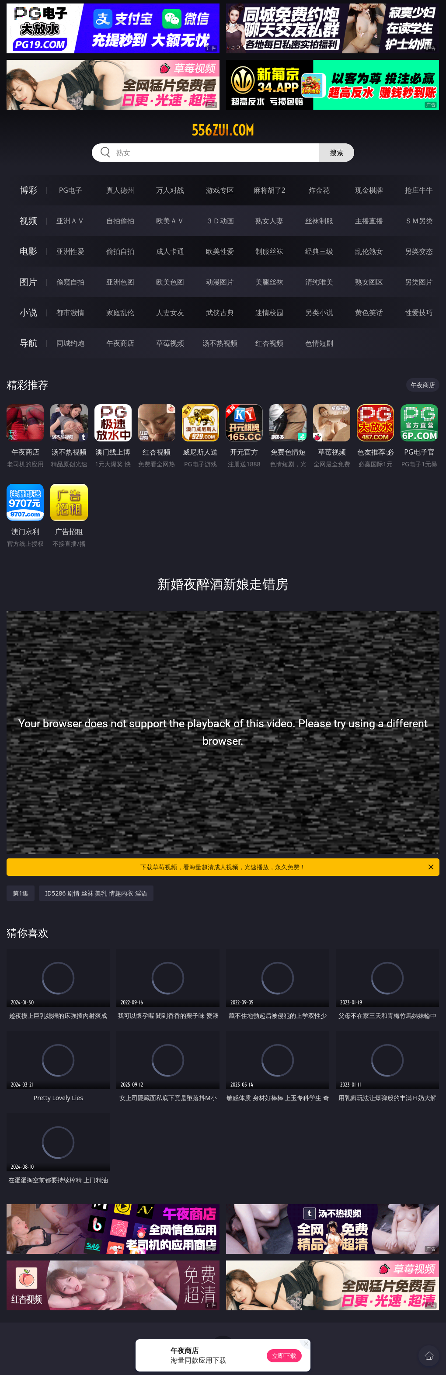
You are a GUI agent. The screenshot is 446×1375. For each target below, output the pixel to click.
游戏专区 (220, 190)
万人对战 (170, 190)
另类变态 (419, 251)
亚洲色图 (120, 282)
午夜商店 (120, 343)
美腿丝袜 (269, 282)
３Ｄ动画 (220, 221)
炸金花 (319, 190)
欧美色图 (170, 282)
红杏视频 (269, 343)
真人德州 (120, 190)
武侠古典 (220, 312)
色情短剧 (319, 343)
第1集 (20, 893)
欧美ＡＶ (170, 221)
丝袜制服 (319, 221)
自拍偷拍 (120, 221)
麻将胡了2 (270, 190)
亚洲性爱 (70, 251)
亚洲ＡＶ (70, 221)
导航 (28, 343)
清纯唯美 (319, 282)
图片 (28, 282)
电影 (28, 251)
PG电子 (70, 190)
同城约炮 (70, 343)
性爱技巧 (419, 312)
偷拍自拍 (120, 251)
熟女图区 (369, 282)
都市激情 (70, 312)
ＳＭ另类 (419, 221)
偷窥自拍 (70, 282)
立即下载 (284, 1355)
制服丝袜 (269, 251)
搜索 (337, 152)
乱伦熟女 (369, 251)
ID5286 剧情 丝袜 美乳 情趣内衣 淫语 (96, 893)
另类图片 (419, 282)
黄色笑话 (369, 312)
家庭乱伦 (120, 312)
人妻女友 (170, 312)
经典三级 (319, 251)
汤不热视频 (219, 343)
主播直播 (369, 221)
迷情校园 (269, 312)
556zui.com (223, 130)
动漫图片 (220, 282)
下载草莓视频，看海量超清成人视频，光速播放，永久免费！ (287, 867)
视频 (28, 220)
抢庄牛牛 (419, 190)
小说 (28, 312)
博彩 (28, 190)
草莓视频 (170, 343)
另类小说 (319, 312)
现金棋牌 (369, 190)
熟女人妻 (269, 221)
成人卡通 (170, 251)
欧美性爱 (220, 251)
